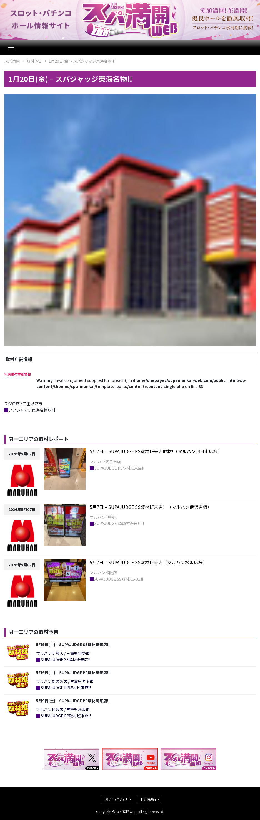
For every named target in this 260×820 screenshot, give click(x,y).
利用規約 (148, 799)
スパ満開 (12, 61)
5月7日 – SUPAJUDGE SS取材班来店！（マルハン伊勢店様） (151, 507)
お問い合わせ (116, 799)
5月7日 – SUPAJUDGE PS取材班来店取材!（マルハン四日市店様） (156, 451)
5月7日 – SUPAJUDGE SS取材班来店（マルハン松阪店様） (148, 562)
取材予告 (34, 61)
